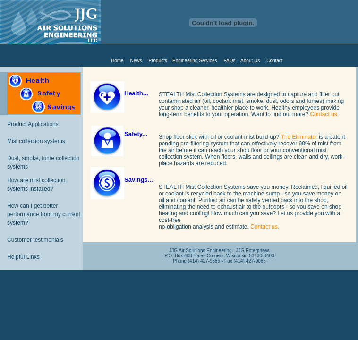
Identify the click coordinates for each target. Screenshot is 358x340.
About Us (250, 60)
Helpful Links (23, 257)
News (136, 60)
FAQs (230, 60)
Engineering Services (194, 60)
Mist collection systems (36, 141)
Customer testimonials (35, 240)
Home (117, 60)
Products (158, 60)
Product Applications (33, 124)
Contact (274, 60)
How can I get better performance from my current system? (43, 214)
